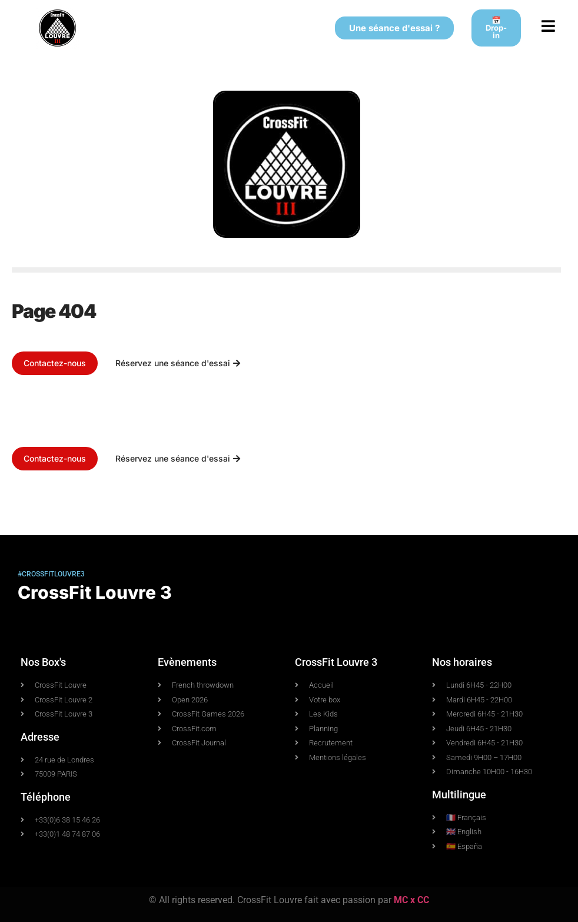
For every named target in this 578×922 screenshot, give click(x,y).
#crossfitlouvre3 (51, 574)
